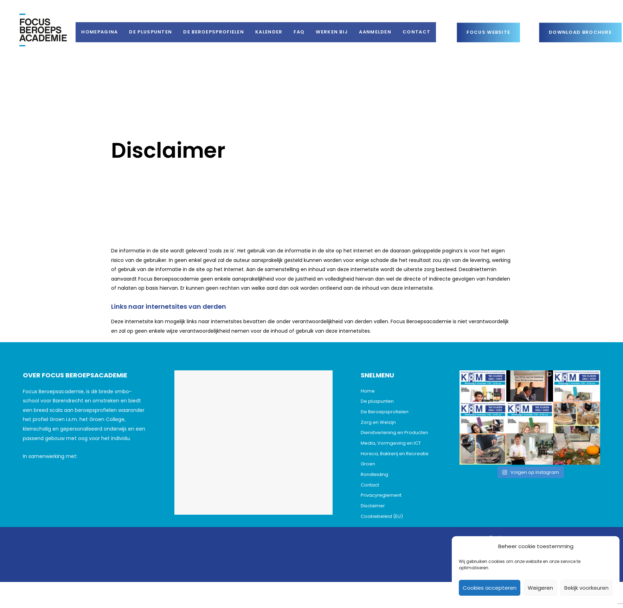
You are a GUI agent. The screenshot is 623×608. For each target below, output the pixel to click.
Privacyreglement (381, 495)
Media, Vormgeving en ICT (391, 443)
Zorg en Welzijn (378, 422)
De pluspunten (377, 401)
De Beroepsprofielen (385, 411)
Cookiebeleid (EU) (382, 516)
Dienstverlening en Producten (394, 432)
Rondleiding (374, 474)
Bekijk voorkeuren (586, 587)
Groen (368, 463)
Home (368, 391)
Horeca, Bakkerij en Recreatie (395, 453)
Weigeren (540, 587)
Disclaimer (373, 505)
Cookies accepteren (489, 587)
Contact (370, 485)
